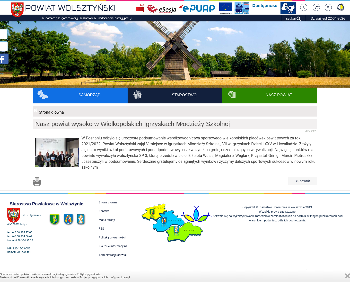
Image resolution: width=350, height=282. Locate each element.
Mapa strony (107, 220)
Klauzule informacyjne (113, 246)
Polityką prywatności (89, 274)
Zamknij (347, 275)
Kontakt (104, 211)
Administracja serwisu (113, 255)
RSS (101, 228)
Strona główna (51, 112)
